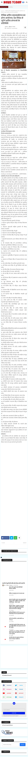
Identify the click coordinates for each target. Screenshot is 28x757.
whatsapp (8, 697)
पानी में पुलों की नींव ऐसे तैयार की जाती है (13, 583)
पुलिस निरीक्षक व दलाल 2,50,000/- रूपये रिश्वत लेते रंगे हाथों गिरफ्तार (17, 613)
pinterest (21, 693)
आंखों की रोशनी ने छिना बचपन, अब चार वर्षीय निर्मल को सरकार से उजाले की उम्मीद (17, 626)
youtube (9, 693)
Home (2, 11)
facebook (9, 685)
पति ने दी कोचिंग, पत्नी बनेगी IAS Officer (16, 619)
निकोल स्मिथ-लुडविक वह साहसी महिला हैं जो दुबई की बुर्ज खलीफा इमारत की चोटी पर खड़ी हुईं (16, 607)
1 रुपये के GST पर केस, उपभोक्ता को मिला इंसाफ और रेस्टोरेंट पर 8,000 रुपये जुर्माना (17, 632)
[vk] (1, 557)
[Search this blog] (11, 744)
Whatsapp (15, 537)
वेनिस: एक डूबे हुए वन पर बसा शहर (16, 593)
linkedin (21, 689)
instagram (8, 689)
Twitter (11, 537)
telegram (21, 697)
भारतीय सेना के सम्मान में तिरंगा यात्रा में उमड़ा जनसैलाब (16, 638)
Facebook (6, 538)
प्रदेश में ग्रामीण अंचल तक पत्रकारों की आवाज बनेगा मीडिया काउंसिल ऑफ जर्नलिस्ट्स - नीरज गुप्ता (17, 601)
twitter (21, 685)
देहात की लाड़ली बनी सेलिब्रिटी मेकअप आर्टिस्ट (15, 588)
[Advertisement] (14, 488)
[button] (27, 2)
